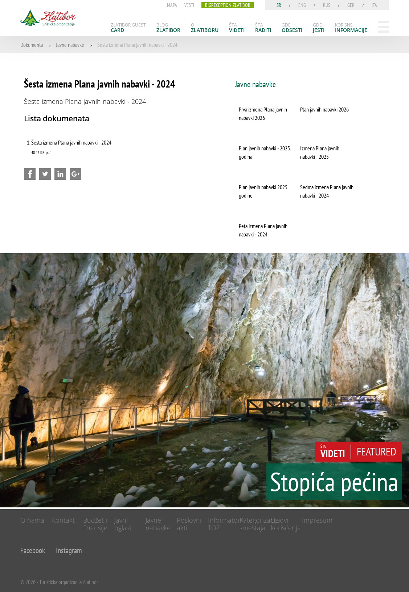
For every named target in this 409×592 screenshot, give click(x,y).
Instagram (69, 550)
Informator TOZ (224, 524)
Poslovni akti (189, 524)
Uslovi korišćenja (286, 524)
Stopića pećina (334, 481)
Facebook (32, 550)
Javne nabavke (70, 44)
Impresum (317, 520)
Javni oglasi (122, 524)
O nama (32, 520)
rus (326, 5)
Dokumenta (31, 44)
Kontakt (63, 520)
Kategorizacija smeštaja (260, 524)
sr (279, 5)
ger (351, 5)
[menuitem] (128, 28)
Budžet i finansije (95, 524)
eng (302, 5)
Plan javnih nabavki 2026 (324, 109)
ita (374, 5)
